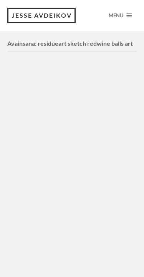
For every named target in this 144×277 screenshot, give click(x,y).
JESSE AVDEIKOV (42, 15)
